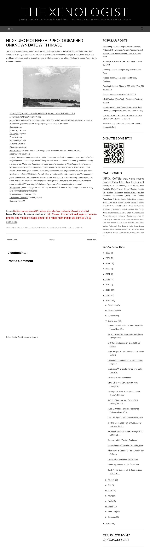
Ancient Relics (123, 189)
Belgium (109, 219)
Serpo (129, 212)
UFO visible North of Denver (119, 377)
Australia (106, 189)
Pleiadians (122, 229)
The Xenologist (75, 12)
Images (18, 228)
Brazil (120, 202)
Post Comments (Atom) (28, 337)
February (112, 512)
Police (130, 206)
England (123, 209)
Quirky (127, 196)
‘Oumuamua (130, 216)
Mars (113, 189)
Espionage (118, 192)
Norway (141, 226)
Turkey (126, 233)
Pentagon (106, 229)
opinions (122, 216)
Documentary (120, 185)
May (110, 496)
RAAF (142, 229)
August (111, 480)
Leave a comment (75, 228)
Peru (126, 206)
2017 (108, 290)
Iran (136, 209)
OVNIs (25, 228)
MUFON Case (122, 223)
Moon (121, 206)
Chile (115, 199)
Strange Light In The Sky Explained (122, 440)
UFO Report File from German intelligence (125, 445)
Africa (139, 216)
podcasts (140, 199)
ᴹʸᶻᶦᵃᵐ (104, 236)
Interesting (124, 182)
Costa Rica (116, 219)
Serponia (135, 212)
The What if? (139, 206)
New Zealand (123, 226)
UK (104, 192)
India (117, 206)
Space (106, 182)
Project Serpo (131, 229)
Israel (142, 209)
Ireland (113, 223)
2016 (108, 295)
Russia (141, 189)
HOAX (141, 202)
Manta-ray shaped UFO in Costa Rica (123, 465)
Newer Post (12, 240)
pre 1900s (140, 233)
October (111, 316)
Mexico (111, 212)
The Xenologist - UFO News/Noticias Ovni (125, 417)
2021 (108, 274)
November (112, 310)
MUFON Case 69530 (136, 223)
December (112, 305)
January (111, 517)
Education (115, 209)
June (110, 490)
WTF (112, 185)
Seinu (124, 212)
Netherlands (113, 226)
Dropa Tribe (130, 219)
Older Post (91, 240)
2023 (108, 263)
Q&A (137, 229)
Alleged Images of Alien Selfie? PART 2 (119, 94)
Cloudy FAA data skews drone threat (123, 459)
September (112, 321)
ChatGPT (110, 206)
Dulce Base (131, 199)
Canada (127, 202)
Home (11, 29)
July (109, 485)
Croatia (123, 219)
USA (125, 178)
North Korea (133, 226)
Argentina (106, 209)
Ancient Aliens (130, 192)
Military (106, 185)
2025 (108, 253)
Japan (105, 212)
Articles (109, 192)
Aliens (129, 185)
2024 (108, 258)
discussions (112, 216)
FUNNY (131, 209)
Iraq (108, 223)
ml (65, 228)
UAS (135, 233)
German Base (139, 219)
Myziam (105, 226)
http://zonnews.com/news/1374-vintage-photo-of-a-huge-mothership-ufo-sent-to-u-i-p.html (51, 211)
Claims (114, 182)
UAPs (131, 233)
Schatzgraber (107, 233)
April (110, 501)
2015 (108, 300)
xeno (104, 206)
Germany (134, 202)
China (141, 185)
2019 (108, 279)
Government (137, 182)
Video (132, 178)
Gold (104, 223)
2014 (108, 523)
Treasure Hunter (117, 233)
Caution (133, 189)
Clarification (121, 199)
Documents (118, 196)
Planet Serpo (114, 229)
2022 (108, 269)
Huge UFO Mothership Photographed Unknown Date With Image (44, 42)
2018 (108, 285)
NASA (135, 185)
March (110, 506)
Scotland (117, 212)
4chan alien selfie (110, 202)
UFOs (31, 228)
